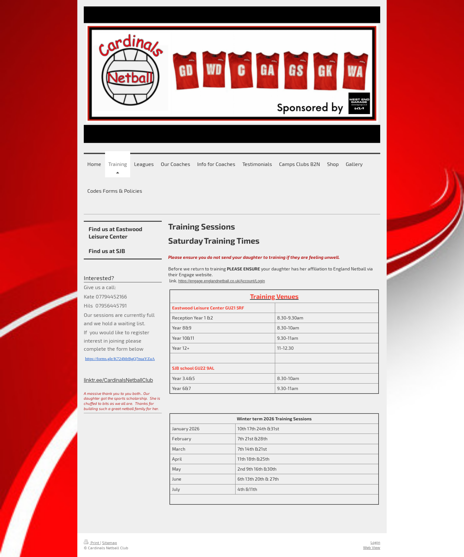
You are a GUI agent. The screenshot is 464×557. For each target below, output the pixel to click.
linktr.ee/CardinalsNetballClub (118, 380)
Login (375, 542)
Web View (371, 547)
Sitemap (109, 542)
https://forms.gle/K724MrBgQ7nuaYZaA (120, 358)
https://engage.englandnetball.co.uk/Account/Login (221, 281)
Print (92, 542)
